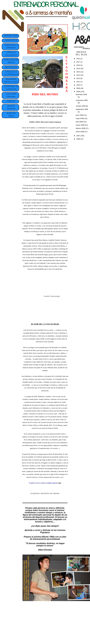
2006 (78, 139)
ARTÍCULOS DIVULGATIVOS (11, 54)
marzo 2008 (80, 125)
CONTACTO (11, 101)
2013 (78, 75)
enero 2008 (80, 132)
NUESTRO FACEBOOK (11, 107)
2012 (78, 78)
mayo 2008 (80, 118)
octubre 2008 (81, 106)
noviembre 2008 (81, 100)
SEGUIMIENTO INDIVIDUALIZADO (11, 80)
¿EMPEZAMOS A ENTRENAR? (11, 46)
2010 (78, 85)
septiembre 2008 (82, 109)
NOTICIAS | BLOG (11, 36)
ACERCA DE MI (11, 40)
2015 (78, 68)
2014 (78, 72)
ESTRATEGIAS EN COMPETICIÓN (11, 88)
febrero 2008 (80, 128)
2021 (78, 59)
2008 (78, 92)
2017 (78, 62)
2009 (78, 88)
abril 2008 (79, 122)
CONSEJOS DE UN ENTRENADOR (11, 73)
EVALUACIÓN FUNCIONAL (11, 95)
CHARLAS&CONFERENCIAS (11, 61)
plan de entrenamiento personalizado (48, 538)
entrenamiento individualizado (38, 519)
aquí (59, 483)
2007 (78, 136)
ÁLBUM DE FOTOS (11, 114)
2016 (78, 65)
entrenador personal (41, 515)
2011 (78, 82)
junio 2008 (80, 115)
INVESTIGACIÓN (11, 67)
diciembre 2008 (81, 94)
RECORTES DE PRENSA (50, 493)
